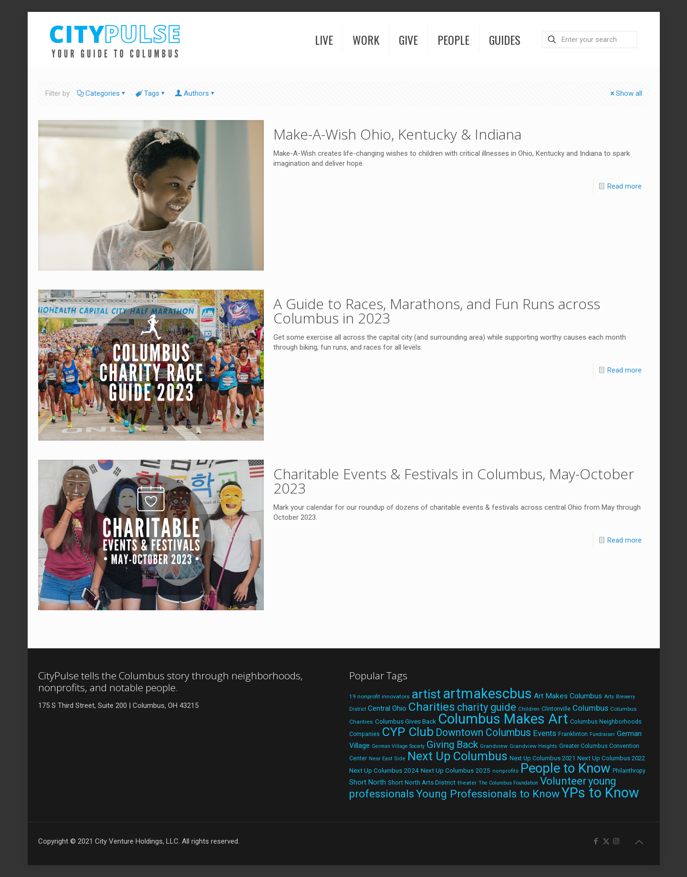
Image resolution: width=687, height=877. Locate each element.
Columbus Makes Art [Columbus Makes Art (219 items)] (503, 719)
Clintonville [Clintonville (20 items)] (556, 709)
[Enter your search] (589, 39)
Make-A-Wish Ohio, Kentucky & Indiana (397, 134)
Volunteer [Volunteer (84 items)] (563, 781)
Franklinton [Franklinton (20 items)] (573, 734)
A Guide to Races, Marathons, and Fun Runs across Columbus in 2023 (436, 311)
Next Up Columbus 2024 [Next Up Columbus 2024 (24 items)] (384, 770)
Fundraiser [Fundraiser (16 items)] (602, 734)
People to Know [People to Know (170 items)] (565, 768)
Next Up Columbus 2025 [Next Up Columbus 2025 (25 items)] (455, 770)
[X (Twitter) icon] (606, 841)
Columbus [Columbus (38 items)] (590, 708)
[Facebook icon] (596, 841)
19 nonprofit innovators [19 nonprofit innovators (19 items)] (379, 696)
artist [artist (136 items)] (426, 694)
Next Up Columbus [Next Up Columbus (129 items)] (457, 756)
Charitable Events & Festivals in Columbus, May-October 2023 (453, 481)
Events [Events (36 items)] (544, 733)
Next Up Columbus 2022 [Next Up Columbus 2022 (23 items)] (611, 758)
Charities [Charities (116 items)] (431, 707)
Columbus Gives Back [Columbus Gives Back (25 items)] (405, 721)
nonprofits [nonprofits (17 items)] (505, 771)
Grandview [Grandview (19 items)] (494, 746)
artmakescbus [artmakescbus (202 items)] (487, 693)
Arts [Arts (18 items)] (609, 696)
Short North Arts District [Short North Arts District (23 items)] (422, 782)
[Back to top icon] (639, 842)
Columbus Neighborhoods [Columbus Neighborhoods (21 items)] (606, 721)
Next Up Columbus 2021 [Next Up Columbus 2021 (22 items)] (542, 758)
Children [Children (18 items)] (529, 709)
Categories (102, 93)
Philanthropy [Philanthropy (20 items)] (629, 770)
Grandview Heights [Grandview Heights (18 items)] (533, 746)
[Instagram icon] (616, 841)
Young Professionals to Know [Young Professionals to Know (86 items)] (488, 793)
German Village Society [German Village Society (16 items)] (398, 746)
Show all (625, 93)
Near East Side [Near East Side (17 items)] (387, 759)
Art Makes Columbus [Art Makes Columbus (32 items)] (568, 696)
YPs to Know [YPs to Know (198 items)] (600, 793)
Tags (151, 93)
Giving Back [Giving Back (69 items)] (452, 744)
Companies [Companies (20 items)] (364, 734)
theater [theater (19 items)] (467, 782)
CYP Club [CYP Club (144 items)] (408, 732)
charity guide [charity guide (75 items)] (486, 707)
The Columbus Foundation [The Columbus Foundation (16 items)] (508, 783)
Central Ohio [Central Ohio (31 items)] (387, 708)
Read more (624, 186)
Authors (195, 93)
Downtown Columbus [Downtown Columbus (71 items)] (483, 732)
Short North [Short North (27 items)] (367, 782)
